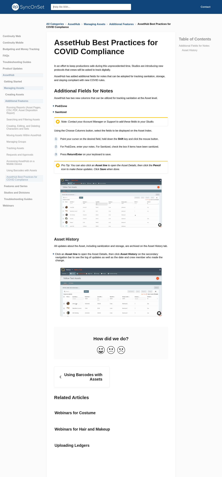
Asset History (189, 50)
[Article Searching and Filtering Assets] (22, 120)
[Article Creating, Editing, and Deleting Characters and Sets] (22, 127)
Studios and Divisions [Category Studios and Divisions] (17, 192)
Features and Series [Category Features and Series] (15, 186)
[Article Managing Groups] (22, 142)
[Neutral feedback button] (111, 350)
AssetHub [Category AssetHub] (8, 75)
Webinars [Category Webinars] (8, 205)
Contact (205, 6)
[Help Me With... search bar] (91, 7)
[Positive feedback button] (101, 350)
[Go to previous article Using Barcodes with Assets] (81, 377)
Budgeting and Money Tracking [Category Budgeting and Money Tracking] (21, 49)
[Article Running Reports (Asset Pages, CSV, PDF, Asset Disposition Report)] (22, 110)
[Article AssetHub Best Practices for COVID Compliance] (22, 178)
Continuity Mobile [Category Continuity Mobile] (13, 42)
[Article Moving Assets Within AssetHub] (22, 135)
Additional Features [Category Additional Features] (16, 101)
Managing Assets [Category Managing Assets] (14, 88)
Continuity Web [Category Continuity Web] (12, 36)
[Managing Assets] (95, 24)
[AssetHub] (74, 24)
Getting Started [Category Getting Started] (13, 81)
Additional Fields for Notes (194, 45)
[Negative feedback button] (121, 350)
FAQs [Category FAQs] (6, 55)
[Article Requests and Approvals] (22, 155)
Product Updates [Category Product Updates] (13, 68)
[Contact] (205, 7)
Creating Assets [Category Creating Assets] (14, 94)
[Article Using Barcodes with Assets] (22, 171)
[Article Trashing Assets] (22, 148)
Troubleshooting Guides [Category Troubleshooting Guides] (17, 62)
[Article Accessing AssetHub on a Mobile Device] (22, 162)
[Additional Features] (121, 24)
